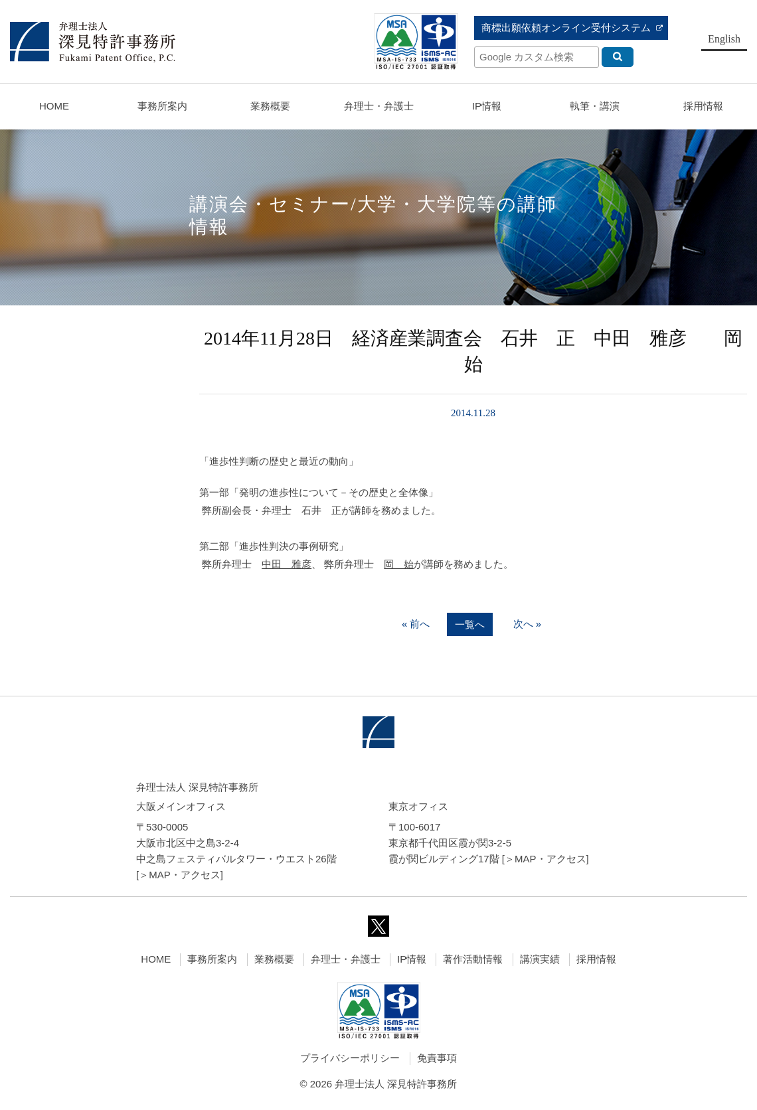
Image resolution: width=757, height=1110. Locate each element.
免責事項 (437, 1058)
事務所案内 (212, 959)
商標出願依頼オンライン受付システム (566, 27)
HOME (54, 106)
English (724, 38)
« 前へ (416, 623)
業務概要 (270, 106)
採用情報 (596, 959)
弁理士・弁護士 (379, 106)
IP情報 (411, 959)
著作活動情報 (473, 959)
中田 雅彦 (286, 564)
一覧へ (470, 624)
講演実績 (540, 959)
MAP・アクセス (184, 874)
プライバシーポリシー (350, 1058)
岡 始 (399, 564)
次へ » (527, 623)
